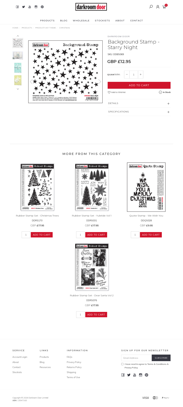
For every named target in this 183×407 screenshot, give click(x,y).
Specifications (118, 111)
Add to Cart (139, 85)
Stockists (102, 20)
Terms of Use (73, 377)
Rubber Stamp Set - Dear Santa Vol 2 (92, 297)
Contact (136, 20)
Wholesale (81, 20)
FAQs (69, 357)
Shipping (71, 372)
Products (47, 20)
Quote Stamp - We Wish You (146, 218)
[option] (65, 72)
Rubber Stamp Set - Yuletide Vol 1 (92, 218)
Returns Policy (74, 367)
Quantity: (113, 75)
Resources (45, 367)
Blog (63, 20)
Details (113, 103)
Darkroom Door (119, 36)
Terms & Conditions (157, 364)
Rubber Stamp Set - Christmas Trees (37, 218)
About (120, 20)
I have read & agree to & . (145, 366)
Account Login (19, 357)
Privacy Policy (74, 362)
